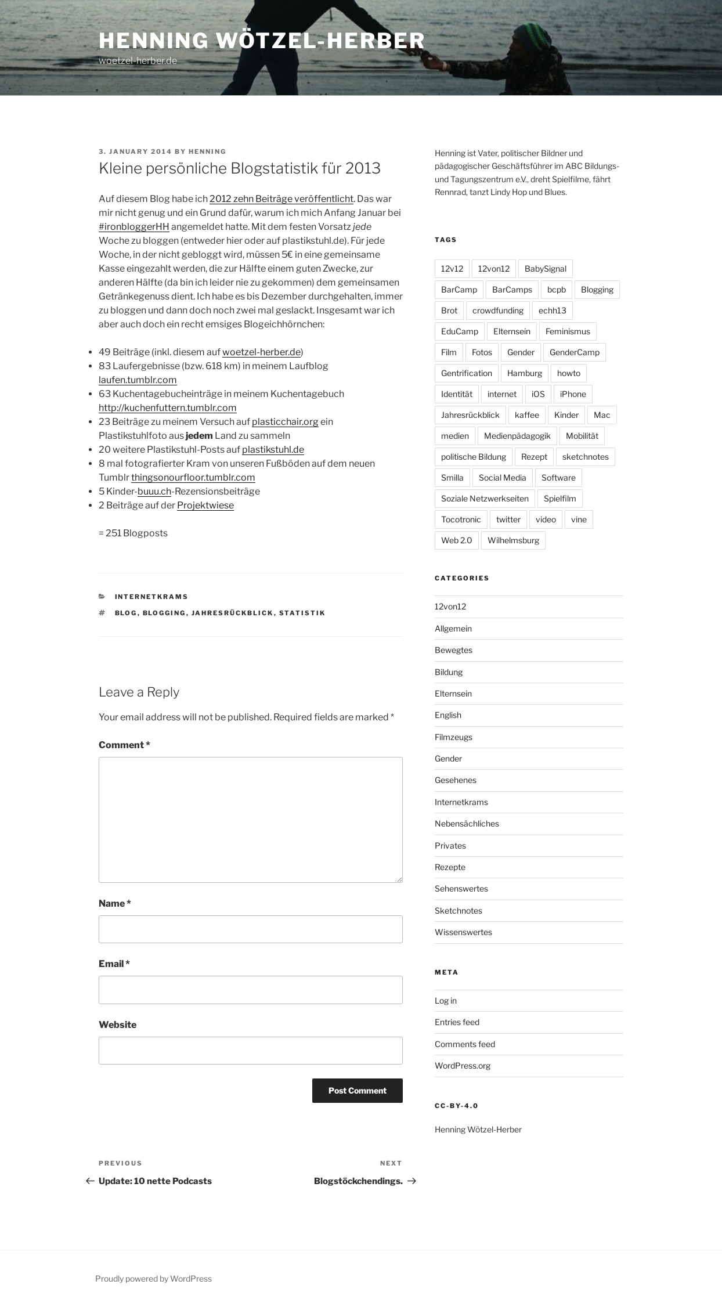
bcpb (556, 289)
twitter (508, 519)
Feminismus (568, 331)
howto (568, 373)
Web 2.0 (456, 540)
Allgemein (453, 628)
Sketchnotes (458, 910)
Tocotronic (461, 519)
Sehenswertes (461, 888)
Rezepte (450, 867)
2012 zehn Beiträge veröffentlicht (281, 198)
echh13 (552, 310)
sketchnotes (585, 456)
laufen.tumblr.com (138, 379)
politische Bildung (473, 456)
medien (455, 436)
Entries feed (457, 1022)
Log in (446, 1000)
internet (502, 394)
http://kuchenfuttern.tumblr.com (168, 407)
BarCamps (512, 289)
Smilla (452, 477)
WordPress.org (462, 1065)
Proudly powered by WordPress (153, 1278)
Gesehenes (455, 780)
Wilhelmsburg (513, 540)
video (546, 519)
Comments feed (465, 1044)
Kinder (566, 415)
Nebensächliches (467, 823)
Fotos (482, 352)
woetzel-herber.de (261, 352)
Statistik (302, 613)
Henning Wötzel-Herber (262, 40)
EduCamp (459, 331)
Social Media (502, 477)
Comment (124, 745)
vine (579, 519)
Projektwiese (205, 505)
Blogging (164, 613)
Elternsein (511, 331)
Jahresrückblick (233, 613)
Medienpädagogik (517, 436)
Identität (456, 394)
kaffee (527, 415)
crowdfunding (498, 310)
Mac (602, 415)
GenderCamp (575, 352)
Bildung (449, 672)
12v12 (452, 268)
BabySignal (545, 268)
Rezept (534, 456)
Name (115, 903)
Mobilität (582, 436)
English (448, 715)
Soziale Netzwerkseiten (485, 498)
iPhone (573, 394)
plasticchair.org (285, 421)
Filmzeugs (453, 737)
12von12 (494, 268)
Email (114, 963)
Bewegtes (453, 650)
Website (117, 1024)
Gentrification (466, 373)
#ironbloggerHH (134, 226)
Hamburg (524, 373)
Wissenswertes (463, 932)
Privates (450, 845)
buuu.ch (154, 491)
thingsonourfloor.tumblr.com (193, 477)
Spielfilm (560, 498)
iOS (538, 394)
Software (559, 477)
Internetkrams (152, 597)
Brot (449, 310)
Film (449, 352)
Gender (521, 352)
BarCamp (459, 289)
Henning (207, 151)
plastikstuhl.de (273, 449)
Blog (126, 613)
